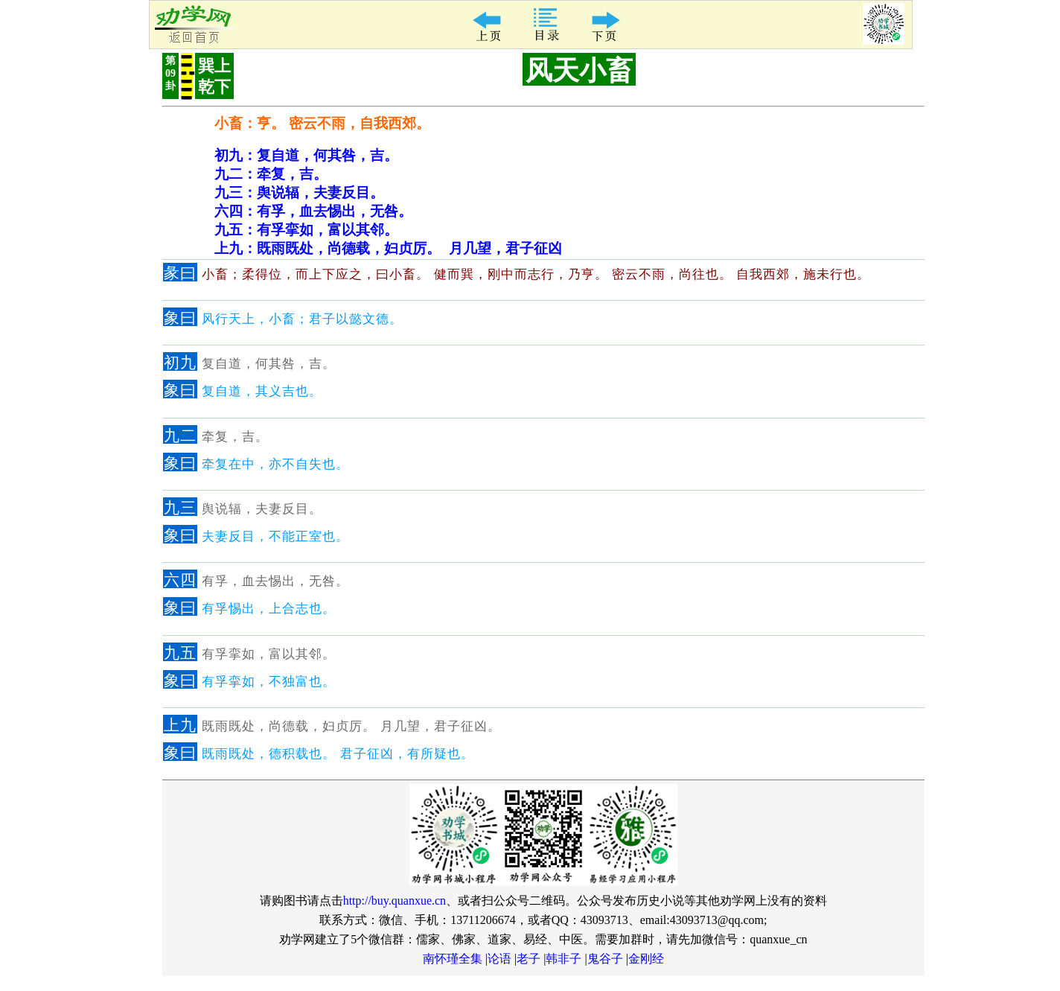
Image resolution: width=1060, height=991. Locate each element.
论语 (499, 958)
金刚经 (646, 958)
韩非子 (563, 958)
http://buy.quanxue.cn (395, 900)
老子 (528, 958)
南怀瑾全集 (452, 958)
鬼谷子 (605, 958)
